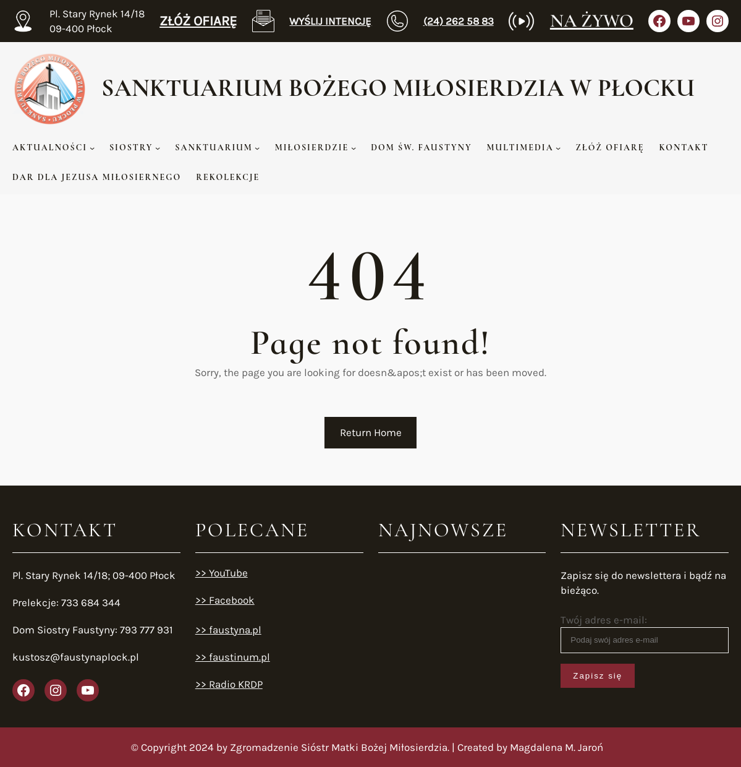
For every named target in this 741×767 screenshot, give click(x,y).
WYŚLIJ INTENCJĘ (330, 21)
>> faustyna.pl (228, 629)
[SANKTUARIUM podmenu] (257, 147)
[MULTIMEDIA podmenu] (558, 147)
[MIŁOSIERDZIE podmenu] (353, 147)
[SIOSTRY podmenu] (157, 147)
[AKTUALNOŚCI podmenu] (92, 147)
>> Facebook (225, 600)
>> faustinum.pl (232, 657)
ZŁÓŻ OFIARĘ (198, 21)
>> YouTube (221, 573)
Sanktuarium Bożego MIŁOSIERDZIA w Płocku (398, 88)
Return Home (371, 432)
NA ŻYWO (591, 20)
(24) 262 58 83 (458, 21)
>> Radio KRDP (229, 684)
